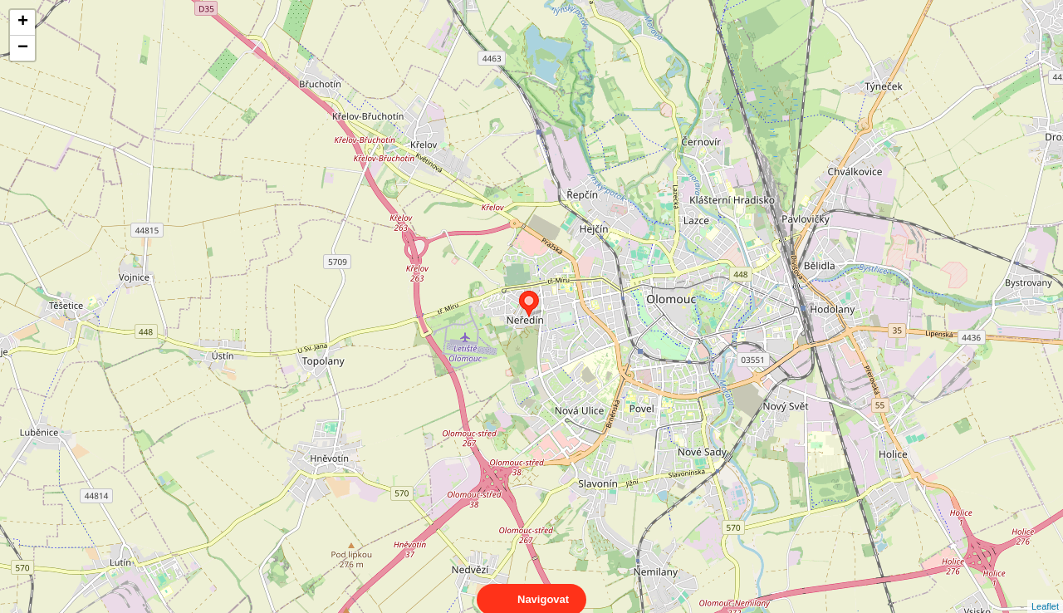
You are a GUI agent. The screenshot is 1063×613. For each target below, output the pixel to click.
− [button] (22, 48)
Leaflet (1045, 591)
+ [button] (22, 22)
